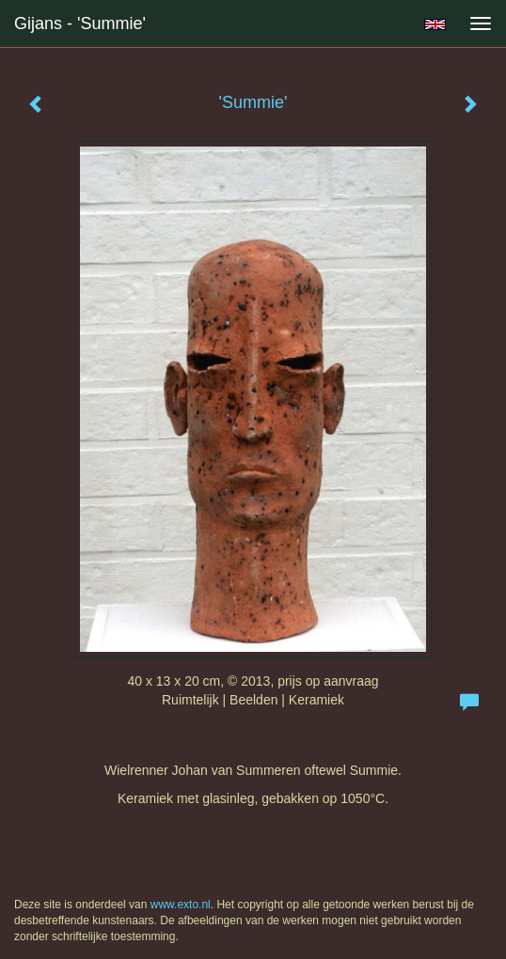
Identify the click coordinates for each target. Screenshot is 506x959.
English (435, 24)
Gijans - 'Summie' (80, 23)
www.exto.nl (180, 904)
